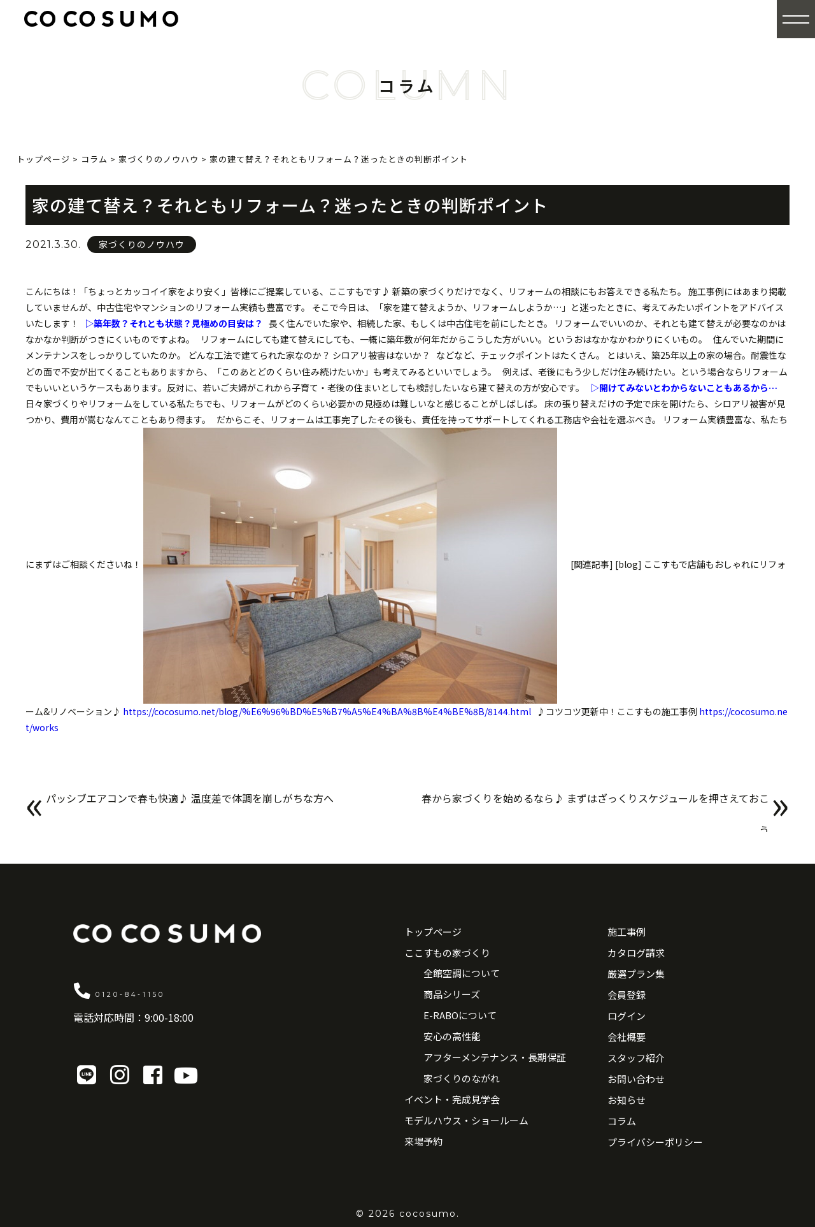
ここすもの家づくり (447, 952)
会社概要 (626, 1036)
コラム (621, 1121)
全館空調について (461, 973)
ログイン (626, 1015)
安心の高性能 (452, 1036)
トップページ (433, 931)
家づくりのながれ (461, 1078)
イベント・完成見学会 (452, 1099)
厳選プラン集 (636, 973)
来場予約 (423, 1141)
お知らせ (626, 1100)
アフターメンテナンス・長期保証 (494, 1057)
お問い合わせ (636, 1078)
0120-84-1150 (165, 989)
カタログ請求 (636, 952)
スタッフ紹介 (636, 1057)
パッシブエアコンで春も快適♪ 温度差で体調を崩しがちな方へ (216, 807)
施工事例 (626, 931)
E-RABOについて (460, 1015)
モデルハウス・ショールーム (466, 1120)
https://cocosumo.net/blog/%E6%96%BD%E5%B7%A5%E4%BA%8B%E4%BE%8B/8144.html (327, 711)
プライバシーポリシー (655, 1142)
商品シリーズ (451, 994)
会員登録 (626, 994)
